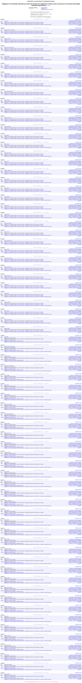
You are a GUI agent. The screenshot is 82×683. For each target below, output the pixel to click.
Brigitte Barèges (7, 328)
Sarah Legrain (7, 519)
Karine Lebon (7, 205)
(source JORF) (46, 19)
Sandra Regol (7, 135)
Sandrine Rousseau (8, 433)
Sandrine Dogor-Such (8, 275)
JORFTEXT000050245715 (38, 19)
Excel (52, 9)
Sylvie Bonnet (7, 310)
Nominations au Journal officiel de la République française (41, 1)
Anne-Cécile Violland (8, 82)
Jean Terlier (6, 21)
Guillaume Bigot (7, 73)
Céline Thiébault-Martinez (9, 91)
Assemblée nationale (77, 20)
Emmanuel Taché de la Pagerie (10, 29)
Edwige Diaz (7, 284)
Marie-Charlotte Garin (8, 240)
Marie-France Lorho (8, 152)
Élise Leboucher (7, 196)
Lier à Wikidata (48, 5)
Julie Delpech (7, 293)
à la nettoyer (56, 681)
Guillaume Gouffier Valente (9, 47)
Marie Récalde (7, 144)
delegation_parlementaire (72, 21)
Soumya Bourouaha (8, 645)
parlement (71, 20)
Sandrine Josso (7, 231)
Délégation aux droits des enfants (9, 349)
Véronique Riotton (8, 126)
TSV (45, 9)
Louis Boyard (7, 65)
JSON (47, 9)
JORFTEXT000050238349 (38, 335)
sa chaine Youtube (41, 13)
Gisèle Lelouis (7, 179)
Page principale (44, 7)
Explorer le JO (44, 8)
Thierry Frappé (7, 56)
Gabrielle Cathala (7, 302)
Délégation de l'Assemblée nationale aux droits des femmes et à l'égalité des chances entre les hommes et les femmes (24, 23)
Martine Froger (7, 249)
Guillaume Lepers (7, 38)
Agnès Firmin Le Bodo (8, 258)
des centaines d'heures (32, 681)
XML (50, 9)
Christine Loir (7, 161)
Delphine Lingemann (8, 170)
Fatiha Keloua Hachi (8, 223)
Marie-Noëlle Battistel (8, 319)
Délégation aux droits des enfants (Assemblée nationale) (13, 350)
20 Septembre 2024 (78, 335)
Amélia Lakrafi (7, 214)
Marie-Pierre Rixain (8, 117)
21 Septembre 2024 (78, 19)
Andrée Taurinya (7, 100)
